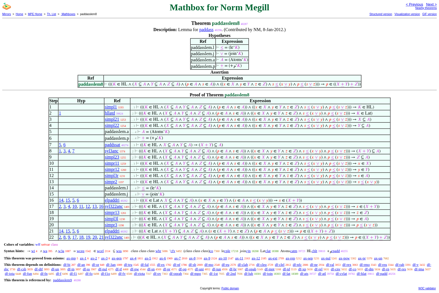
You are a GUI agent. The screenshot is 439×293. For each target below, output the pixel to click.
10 (74, 206)
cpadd (335, 251)
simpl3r (111, 175)
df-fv (122, 273)
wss (119, 251)
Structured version (380, 14)
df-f (59, 273)
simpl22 (112, 125)
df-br (233, 269)
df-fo (89, 273)
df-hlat (361, 273)
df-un (55, 269)
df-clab (243, 264)
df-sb (192, 264)
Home (19, 14)
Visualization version (407, 14)
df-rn (385, 269)
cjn (248, 251)
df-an (81, 264)
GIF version (429, 14)
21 (101, 237)
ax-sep (308, 258)
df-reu (382, 264)
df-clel (279, 264)
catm (293, 251)
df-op (182, 269)
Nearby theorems (426, 8)
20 (94, 237)
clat (268, 251)
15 (68, 200)
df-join (268, 273)
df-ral (330, 264)
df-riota (139, 273)
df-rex (346, 264)
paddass (206, 29)
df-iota (10, 273)
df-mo (208, 264)
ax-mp (71, 258)
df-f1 (73, 273)
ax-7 (177, 258)
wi (33, 251)
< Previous (414, 4)
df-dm (369, 269)
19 (88, 237)
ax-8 (192, 258)
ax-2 (93, 258)
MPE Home (35, 14)
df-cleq (261, 264)
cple (227, 251)
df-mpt (269, 269)
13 (94, 206)
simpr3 (111, 224)
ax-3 (104, 258)
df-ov (157, 273)
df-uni (199, 269)
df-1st (213, 273)
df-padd (381, 273)
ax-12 (256, 258)
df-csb (21, 269)
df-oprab (175, 273)
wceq (80, 251)
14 (61, 200)
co (211, 251)
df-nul (102, 269)
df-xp (302, 269)
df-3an (111, 264)
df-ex (161, 264)
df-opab (250, 269)
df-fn (44, 273)
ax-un (378, 258)
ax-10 (223, 258)
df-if (118, 269)
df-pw (134, 269)
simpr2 (111, 181)
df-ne (313, 264)
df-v (415, 264)
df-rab (399, 264)
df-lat (286, 273)
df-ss (86, 269)
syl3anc (111, 150)
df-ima (419, 269)
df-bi (66, 264)
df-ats (304, 273)
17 (74, 237)
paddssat (112, 144)
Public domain (230, 288)
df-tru (128, 264)
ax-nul (325, 258)
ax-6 (163, 258)
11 (81, 206)
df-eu (225, 264)
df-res (402, 269)
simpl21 (112, 119)
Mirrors (6, 14)
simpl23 (112, 157)
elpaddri (112, 200)
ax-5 (148, 258)
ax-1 (83, 258)
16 (101, 206)
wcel (100, 251)
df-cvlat (341, 273)
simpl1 (111, 106)
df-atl (322, 273)
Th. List (51, 14)
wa (45, 251)
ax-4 (133, 258)
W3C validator (427, 288)
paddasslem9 (62, 280)
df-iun (216, 269)
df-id (286, 269)
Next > (431, 4)
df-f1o (105, 273)
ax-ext (272, 258)
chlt (314, 251)
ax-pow (344, 258)
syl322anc (114, 206)
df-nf (176, 264)
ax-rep (290, 258)
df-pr (166, 269)
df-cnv (335, 269)
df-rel (318, 269)
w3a (61, 251)
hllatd (110, 113)
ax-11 (239, 258)
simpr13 (112, 212)
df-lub (248, 273)
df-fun (27, 273)
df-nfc (297, 264)
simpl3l (111, 218)
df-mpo (195, 273)
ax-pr (362, 258)
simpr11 (112, 163)
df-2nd (231, 273)
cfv (173, 251)
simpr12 (112, 169)
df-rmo (365, 264)
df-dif (38, 269)
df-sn (151, 269)
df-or (95, 264)
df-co (352, 269)
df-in (70, 269)
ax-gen (117, 258)
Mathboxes (68, 14)
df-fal (145, 264)
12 (88, 206)
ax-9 (207, 258)
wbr (158, 251)
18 (81, 237)
